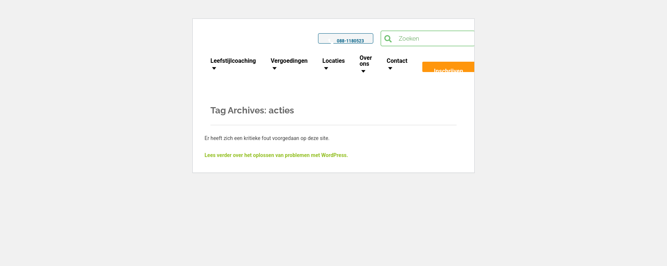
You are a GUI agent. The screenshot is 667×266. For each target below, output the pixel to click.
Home (298, 97)
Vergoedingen (289, 60)
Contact (397, 60)
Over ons (366, 60)
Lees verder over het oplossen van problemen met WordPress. (276, 155)
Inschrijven (448, 71)
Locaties (333, 60)
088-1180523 (350, 41)
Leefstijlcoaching (233, 60)
